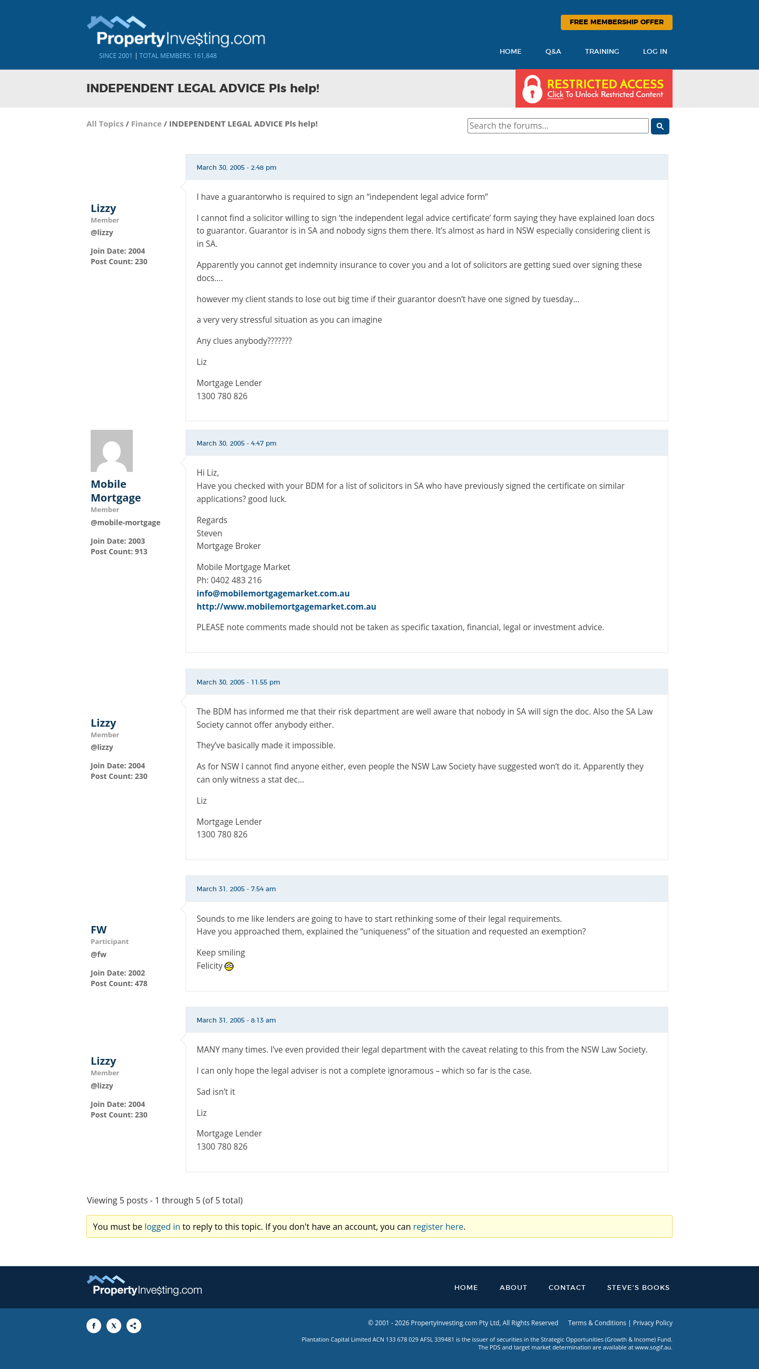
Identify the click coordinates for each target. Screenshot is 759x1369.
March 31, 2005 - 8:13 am (236, 1020)
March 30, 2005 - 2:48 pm (237, 168)
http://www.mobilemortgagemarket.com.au (286, 606)
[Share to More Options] (133, 1325)
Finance (146, 123)
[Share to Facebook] (93, 1325)
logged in (162, 1226)
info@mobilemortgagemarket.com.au (273, 593)
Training (602, 52)
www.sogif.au (653, 1347)
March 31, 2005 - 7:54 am (236, 889)
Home (511, 52)
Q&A (553, 52)
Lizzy (103, 208)
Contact (567, 1288)
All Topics (105, 123)
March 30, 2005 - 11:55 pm (238, 682)
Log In (655, 52)
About (514, 1288)
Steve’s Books (638, 1288)
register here (438, 1226)
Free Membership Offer (617, 22)
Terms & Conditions (597, 1322)
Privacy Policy (653, 1322)
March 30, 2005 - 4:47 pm (237, 443)
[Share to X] (113, 1325)
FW (98, 930)
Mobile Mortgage (116, 491)
